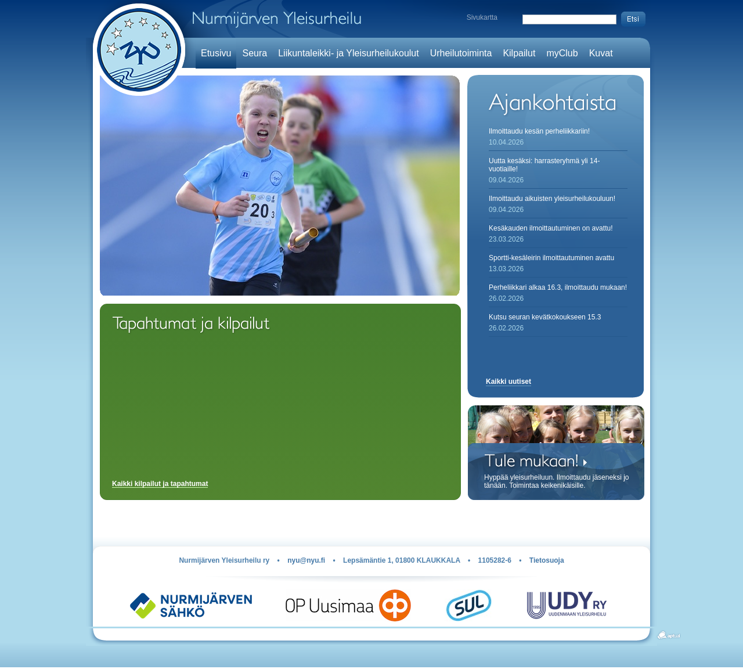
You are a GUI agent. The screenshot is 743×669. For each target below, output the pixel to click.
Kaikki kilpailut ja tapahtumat (160, 484)
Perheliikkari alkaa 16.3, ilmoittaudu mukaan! (558, 287)
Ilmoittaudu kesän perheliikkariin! (539, 131)
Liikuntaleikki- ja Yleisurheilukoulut (348, 53)
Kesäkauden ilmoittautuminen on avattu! (550, 228)
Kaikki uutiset (508, 381)
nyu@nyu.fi (306, 560)
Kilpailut (519, 53)
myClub (562, 53)
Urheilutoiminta (461, 53)
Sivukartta (482, 17)
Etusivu (216, 53)
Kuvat (601, 53)
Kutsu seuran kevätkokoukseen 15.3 (545, 317)
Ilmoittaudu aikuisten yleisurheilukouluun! (552, 199)
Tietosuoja (546, 560)
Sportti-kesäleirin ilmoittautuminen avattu (551, 258)
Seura (254, 53)
